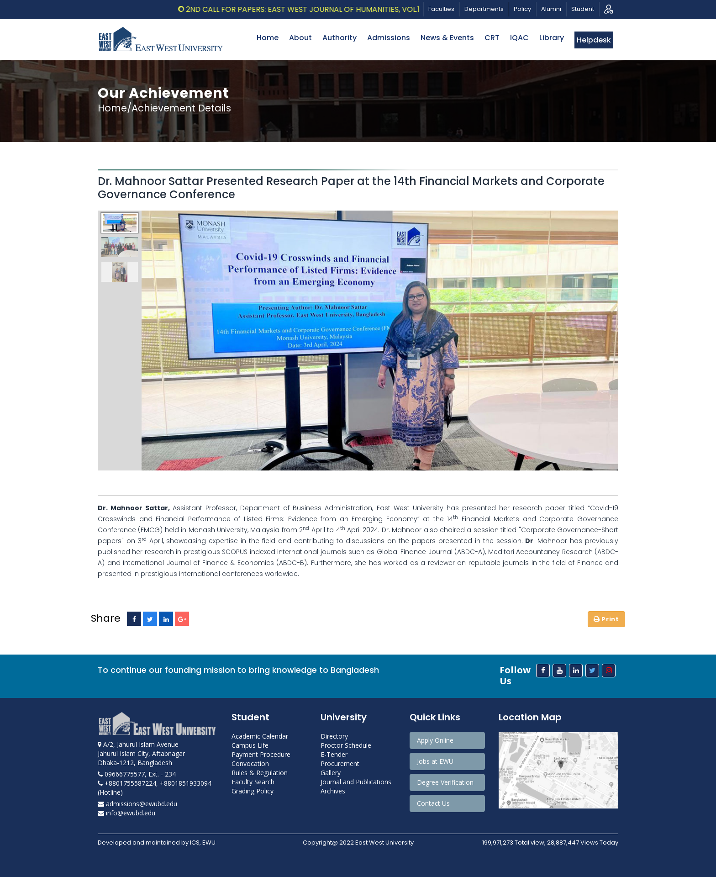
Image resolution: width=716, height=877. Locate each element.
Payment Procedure (261, 754)
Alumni (551, 9)
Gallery (331, 772)
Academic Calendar (260, 736)
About (300, 37)
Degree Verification (445, 782)
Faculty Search (253, 781)
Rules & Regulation (260, 772)
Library (551, 37)
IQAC (519, 37)
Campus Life (250, 745)
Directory (334, 736)
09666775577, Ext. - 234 (137, 774)
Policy (522, 9)
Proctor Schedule (346, 745)
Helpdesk (594, 40)
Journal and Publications (356, 781)
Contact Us (433, 803)
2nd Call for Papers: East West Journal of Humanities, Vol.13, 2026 (348, 9)
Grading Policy (253, 791)
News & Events (447, 37)
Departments (484, 9)
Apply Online (435, 740)
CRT (492, 37)
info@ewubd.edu (126, 812)
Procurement (340, 763)
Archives (333, 791)
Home (268, 37)
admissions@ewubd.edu (137, 803)
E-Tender (334, 754)
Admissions (388, 37)
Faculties (441, 9)
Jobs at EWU (435, 761)
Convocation (250, 763)
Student (582, 9)
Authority (339, 37)
